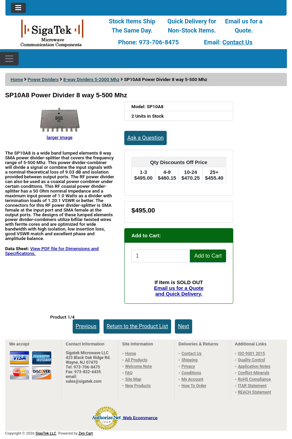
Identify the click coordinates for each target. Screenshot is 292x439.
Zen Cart (85, 433)
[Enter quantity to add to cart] (160, 256)
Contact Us (237, 42)
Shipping (190, 360)
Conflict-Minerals (254, 373)
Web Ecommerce (140, 417)
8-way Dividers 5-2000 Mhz (91, 79)
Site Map (133, 379)
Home (17, 79)
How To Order (194, 385)
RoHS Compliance (254, 379)
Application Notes (254, 366)
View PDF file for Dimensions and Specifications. (52, 251)
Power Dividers (43, 79)
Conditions (191, 373)
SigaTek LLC (46, 433)
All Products (136, 360)
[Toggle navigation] (18, 8)
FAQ (129, 373)
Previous (86, 326)
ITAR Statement (252, 385)
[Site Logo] (52, 32)
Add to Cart (208, 256)
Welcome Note (138, 366)
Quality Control (251, 360)
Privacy (188, 366)
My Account (192, 379)
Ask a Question (145, 138)
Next (183, 326)
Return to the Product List (137, 326)
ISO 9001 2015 (251, 353)
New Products (138, 385)
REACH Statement (254, 392)
